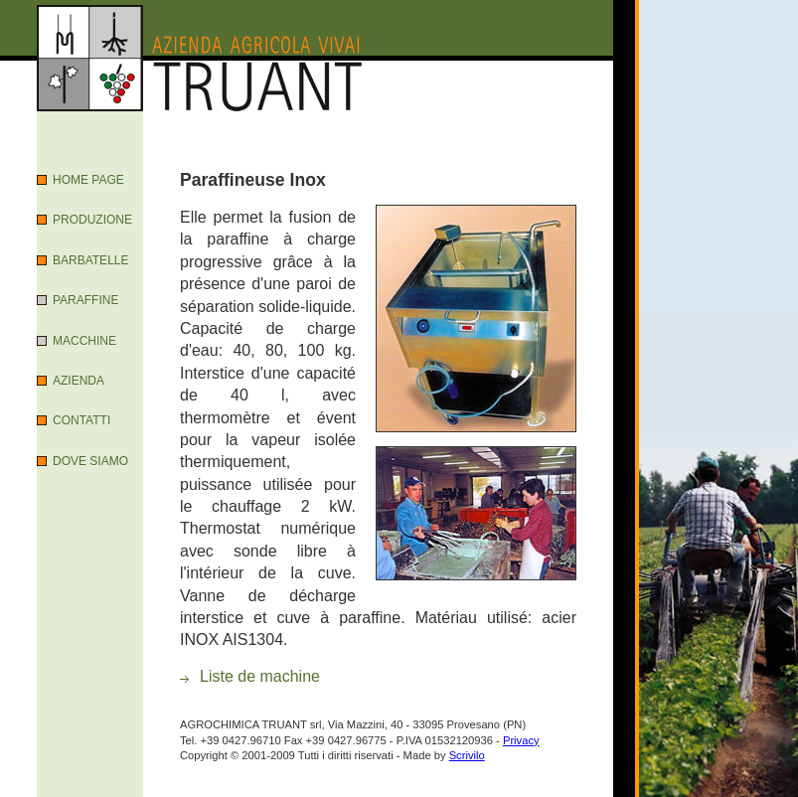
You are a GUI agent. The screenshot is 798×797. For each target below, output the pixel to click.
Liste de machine (260, 676)
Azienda (78, 381)
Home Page (88, 180)
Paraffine (85, 300)
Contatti (81, 420)
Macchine (84, 341)
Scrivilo (467, 755)
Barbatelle (90, 260)
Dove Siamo (90, 461)
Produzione (92, 220)
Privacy (521, 740)
